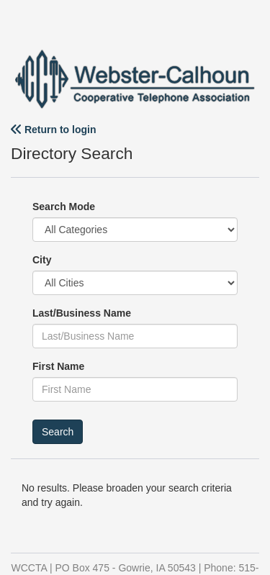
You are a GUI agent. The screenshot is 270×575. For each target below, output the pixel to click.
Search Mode (63, 206)
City (41, 260)
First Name (58, 366)
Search (57, 432)
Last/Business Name (81, 313)
